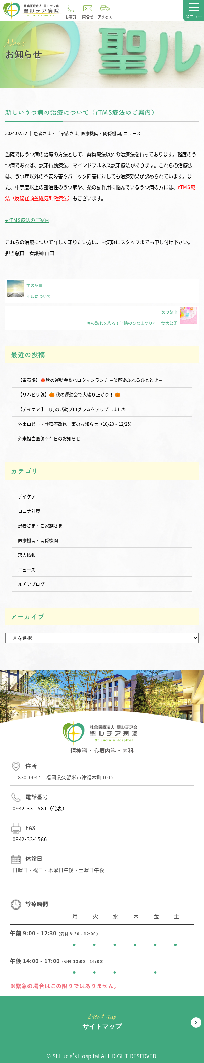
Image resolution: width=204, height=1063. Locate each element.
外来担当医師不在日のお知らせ (49, 438)
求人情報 (27, 554)
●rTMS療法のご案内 (27, 220)
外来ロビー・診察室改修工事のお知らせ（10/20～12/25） (76, 424)
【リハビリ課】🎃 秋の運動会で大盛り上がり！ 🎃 (69, 394)
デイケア (27, 496)
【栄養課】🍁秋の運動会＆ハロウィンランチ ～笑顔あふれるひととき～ (90, 380)
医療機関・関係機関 (101, 133)
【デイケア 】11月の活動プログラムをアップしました (72, 409)
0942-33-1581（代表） (40, 808)
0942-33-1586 (30, 839)
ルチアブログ (31, 584)
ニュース (132, 133)
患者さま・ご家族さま (56, 133)
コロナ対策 (29, 510)
